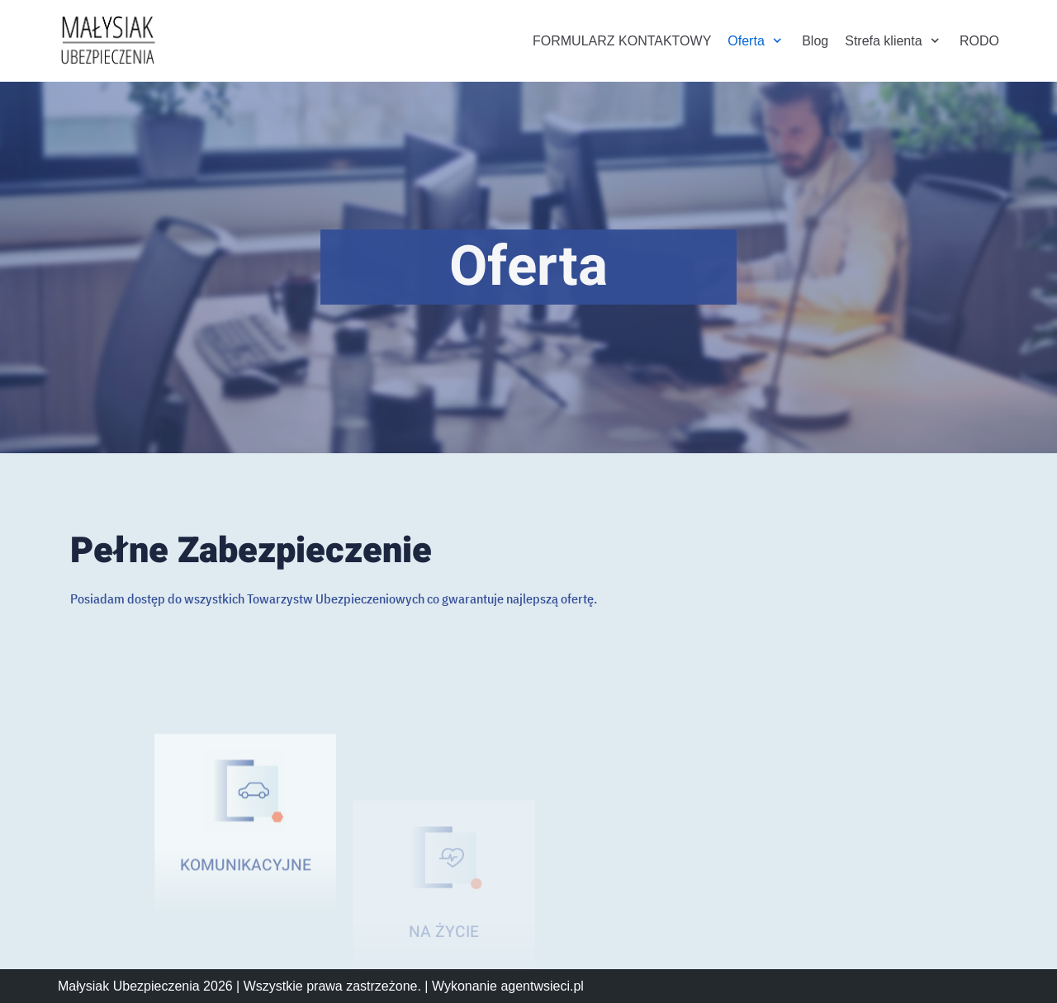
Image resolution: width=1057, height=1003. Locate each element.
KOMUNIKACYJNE (245, 908)
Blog (815, 41)
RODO (979, 41)
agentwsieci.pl (542, 986)
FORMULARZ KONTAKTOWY (622, 41)
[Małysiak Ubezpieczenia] (107, 41)
